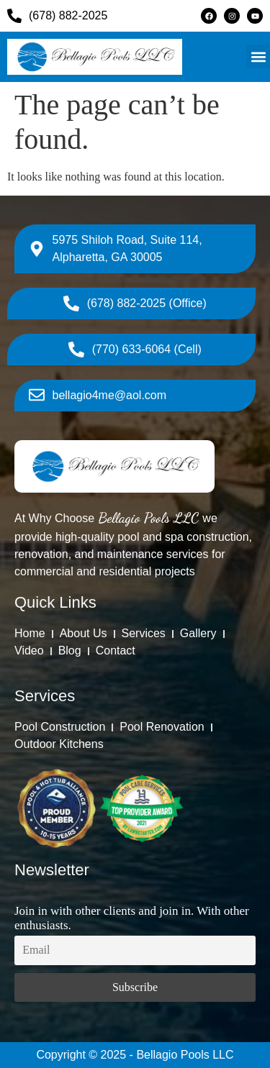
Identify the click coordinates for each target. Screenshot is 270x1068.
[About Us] (83, 633)
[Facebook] (209, 16)
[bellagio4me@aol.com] (97, 395)
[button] (258, 56)
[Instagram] (232, 16)
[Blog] (69, 650)
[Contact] (115, 650)
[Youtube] (255, 16)
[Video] (29, 650)
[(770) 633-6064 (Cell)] (135, 349)
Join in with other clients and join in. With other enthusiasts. (131, 918)
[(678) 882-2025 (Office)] (135, 303)
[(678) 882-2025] (87, 15)
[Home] (29, 633)
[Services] (144, 633)
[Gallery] (198, 633)
